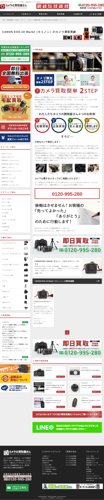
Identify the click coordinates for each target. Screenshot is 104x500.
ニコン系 (5, 230)
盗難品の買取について (92, 458)
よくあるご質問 (46, 465)
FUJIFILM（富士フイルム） (11, 164)
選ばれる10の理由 (47, 460)
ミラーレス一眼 (15, 275)
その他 (4, 223)
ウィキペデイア (57, 270)
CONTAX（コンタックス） (11, 185)
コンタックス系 (7, 209)
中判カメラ (15, 291)
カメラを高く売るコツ (48, 467)
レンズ (15, 281)
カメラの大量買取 (71, 465)
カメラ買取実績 (46, 471)
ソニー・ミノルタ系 (8, 220)
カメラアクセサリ (15, 248)
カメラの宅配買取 (71, 458)
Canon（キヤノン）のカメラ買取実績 (27, 20)
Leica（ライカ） (7, 153)
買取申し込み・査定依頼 (49, 474)
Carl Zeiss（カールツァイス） (12, 171)
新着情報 (88, 469)
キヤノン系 (36, 320)
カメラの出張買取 (71, 456)
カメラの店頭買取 (71, 460)
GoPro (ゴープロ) (8, 181)
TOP (3, 20)
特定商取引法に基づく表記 (94, 478)
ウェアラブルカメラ (15, 243)
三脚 (15, 286)
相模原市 (40, 323)
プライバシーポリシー (92, 476)
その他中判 (5, 227)
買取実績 (10, 20)
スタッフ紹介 (90, 456)
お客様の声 (45, 463)
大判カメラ (15, 302)
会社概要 (88, 471)
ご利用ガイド (46, 456)
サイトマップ (90, 474)
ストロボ (15, 259)
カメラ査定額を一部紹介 (49, 469)
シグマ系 (5, 213)
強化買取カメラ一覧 (92, 463)
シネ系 (4, 216)
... (2, 352)
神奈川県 (36, 323)
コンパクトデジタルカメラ (15, 254)
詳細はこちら (60, 376)
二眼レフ (15, 297)
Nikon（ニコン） (7, 174)
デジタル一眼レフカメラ (40, 322)
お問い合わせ (90, 480)
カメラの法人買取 (71, 463)
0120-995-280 (67, 194)
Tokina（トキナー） (8, 167)
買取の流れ (45, 458)
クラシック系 (6, 206)
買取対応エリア (90, 460)
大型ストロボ (15, 308)
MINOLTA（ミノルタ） (9, 178)
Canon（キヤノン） (38, 318)
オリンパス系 (6, 199)
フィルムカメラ (15, 270)
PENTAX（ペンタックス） (11, 160)
